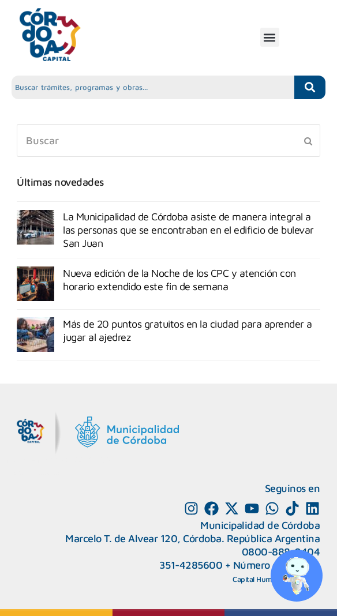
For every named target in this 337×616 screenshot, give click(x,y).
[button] (269, 37)
